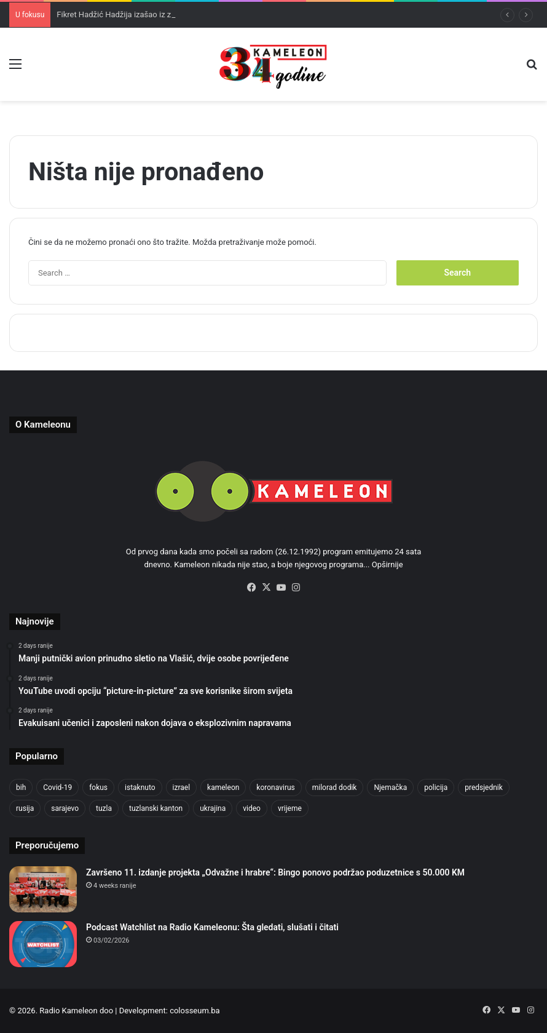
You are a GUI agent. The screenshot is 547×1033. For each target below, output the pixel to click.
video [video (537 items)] (252, 808)
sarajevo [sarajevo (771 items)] (65, 808)
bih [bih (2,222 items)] (21, 787)
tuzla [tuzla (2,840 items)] (104, 808)
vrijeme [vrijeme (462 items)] (290, 808)
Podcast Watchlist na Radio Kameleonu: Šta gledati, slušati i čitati (212, 927)
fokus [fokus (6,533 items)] (98, 787)
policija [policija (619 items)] (435, 787)
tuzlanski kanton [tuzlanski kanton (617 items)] (156, 808)
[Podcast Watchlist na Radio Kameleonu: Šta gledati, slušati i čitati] (43, 944)
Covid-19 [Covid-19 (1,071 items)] (57, 787)
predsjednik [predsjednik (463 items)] (484, 787)
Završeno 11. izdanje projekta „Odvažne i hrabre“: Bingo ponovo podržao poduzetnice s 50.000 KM (275, 872)
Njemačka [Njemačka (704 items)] (390, 787)
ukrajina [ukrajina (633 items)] (213, 808)
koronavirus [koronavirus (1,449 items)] (275, 787)
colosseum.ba (194, 1010)
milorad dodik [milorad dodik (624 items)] (334, 787)
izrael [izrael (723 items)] (182, 787)
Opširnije (387, 564)
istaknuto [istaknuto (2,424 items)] (140, 787)
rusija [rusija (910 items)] (25, 808)
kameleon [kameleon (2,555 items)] (223, 787)
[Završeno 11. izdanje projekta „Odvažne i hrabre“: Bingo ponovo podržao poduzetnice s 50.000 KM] (43, 889)
